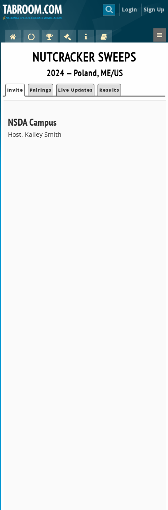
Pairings (40, 90)
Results (109, 90)
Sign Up (154, 9)
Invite (15, 90)
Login (129, 9)
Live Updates (75, 90)
